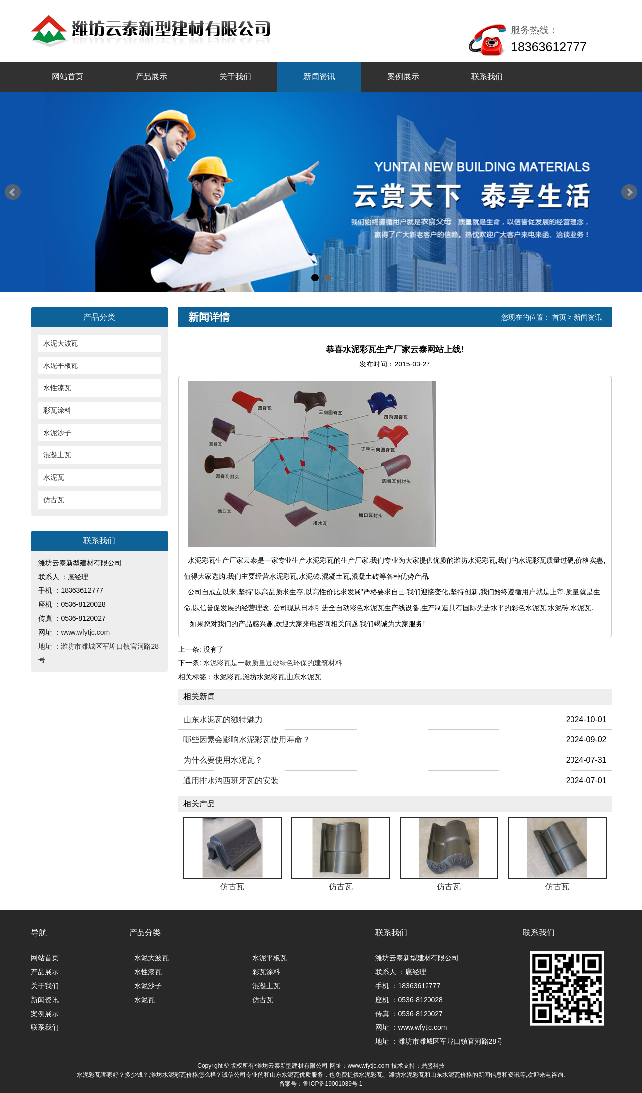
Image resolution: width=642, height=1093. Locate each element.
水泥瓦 (53, 477)
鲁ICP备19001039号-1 (332, 1083)
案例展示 (403, 77)
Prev (13, 192)
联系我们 (487, 77)
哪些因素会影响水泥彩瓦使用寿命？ (246, 739)
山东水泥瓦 (284, 1074)
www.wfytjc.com (85, 632)
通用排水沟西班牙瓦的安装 (231, 780)
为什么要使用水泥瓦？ (223, 760)
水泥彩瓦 (89, 1074)
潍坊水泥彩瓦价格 (174, 1074)
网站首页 (67, 77)
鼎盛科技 (433, 1065)
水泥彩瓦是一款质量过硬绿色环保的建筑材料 (272, 663)
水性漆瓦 (57, 388)
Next (629, 192)
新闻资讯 (319, 77)
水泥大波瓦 (60, 343)
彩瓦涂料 (57, 410)
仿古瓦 (53, 500)
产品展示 (151, 77)
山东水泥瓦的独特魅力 (223, 719)
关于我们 (235, 77)
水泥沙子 (57, 433)
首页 (559, 317)
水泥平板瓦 (60, 365)
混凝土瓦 (57, 455)
